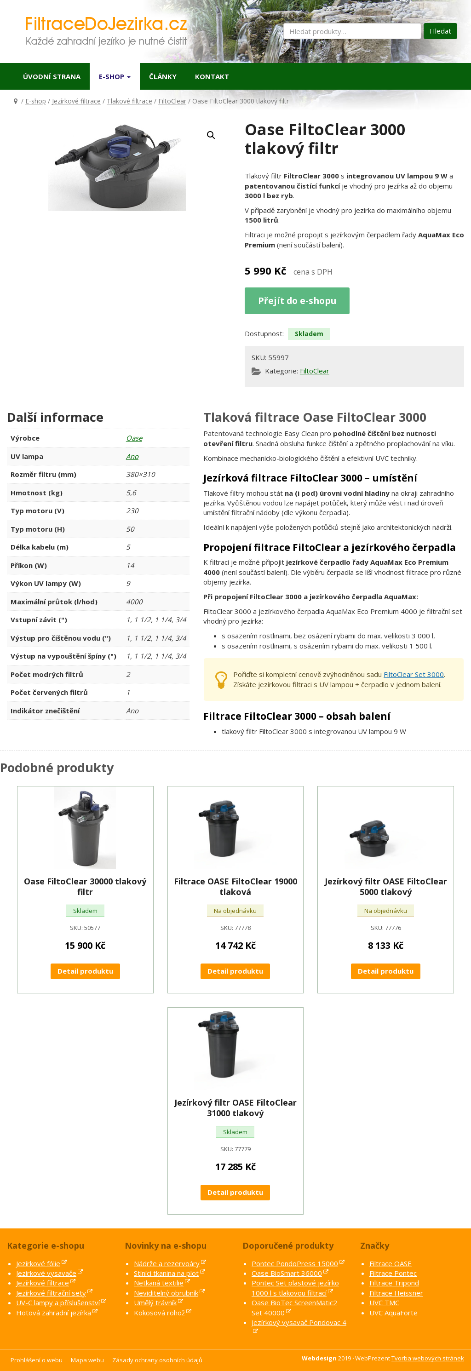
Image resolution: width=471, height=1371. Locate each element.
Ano (132, 456)
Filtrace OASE (390, 1263)
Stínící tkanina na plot (166, 1273)
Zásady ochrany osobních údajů (157, 1360)
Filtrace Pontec (393, 1273)
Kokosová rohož (159, 1312)
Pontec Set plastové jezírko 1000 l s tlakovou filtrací (295, 1287)
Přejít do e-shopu (297, 300)
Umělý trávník (155, 1302)
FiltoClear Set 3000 (414, 674)
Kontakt (212, 76)
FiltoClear (172, 101)
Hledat (440, 30)
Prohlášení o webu (37, 1360)
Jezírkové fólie (38, 1263)
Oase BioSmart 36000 (287, 1273)
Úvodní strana (51, 76)
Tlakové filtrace (129, 101)
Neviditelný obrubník (166, 1292)
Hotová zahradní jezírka (53, 1312)
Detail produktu (85, 970)
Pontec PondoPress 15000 (295, 1263)
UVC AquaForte (393, 1312)
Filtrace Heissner (396, 1292)
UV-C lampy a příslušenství (58, 1302)
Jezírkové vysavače (46, 1273)
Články (163, 76)
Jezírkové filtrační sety (51, 1292)
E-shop (115, 76)
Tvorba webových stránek (427, 1358)
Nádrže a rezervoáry (167, 1263)
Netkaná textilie (159, 1282)
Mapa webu (87, 1360)
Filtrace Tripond (394, 1282)
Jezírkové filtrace (76, 101)
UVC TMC (384, 1302)
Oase (134, 437)
